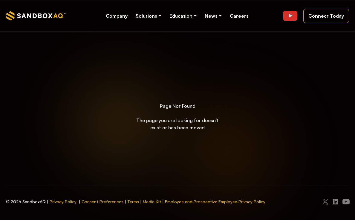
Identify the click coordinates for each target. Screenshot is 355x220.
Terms (133, 201)
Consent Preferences (102, 201)
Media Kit (152, 201)
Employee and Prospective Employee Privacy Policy (215, 201)
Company (117, 16)
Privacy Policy (63, 201)
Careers (239, 16)
